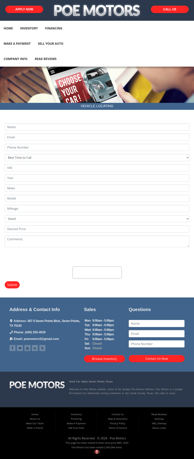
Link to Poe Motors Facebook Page (12, 348)
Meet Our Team (35, 423)
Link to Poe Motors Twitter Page (20, 348)
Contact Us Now (156, 359)
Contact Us (118, 414)
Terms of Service (117, 428)
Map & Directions (117, 418)
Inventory (29, 28)
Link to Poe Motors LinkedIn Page (35, 348)
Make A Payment (17, 44)
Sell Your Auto (50, 44)
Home (8, 28)
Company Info (15, 59)
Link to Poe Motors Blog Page (42, 348)
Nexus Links (159, 428)
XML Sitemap (159, 423)
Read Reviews (46, 59)
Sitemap (159, 418)
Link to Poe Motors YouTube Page (27, 348)
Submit (12, 285)
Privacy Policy (117, 423)
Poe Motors (118, 438)
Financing (53, 28)
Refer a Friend (35, 428)
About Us (35, 418)
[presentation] (97, 272)
